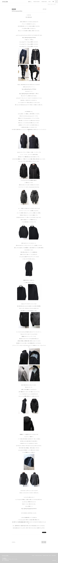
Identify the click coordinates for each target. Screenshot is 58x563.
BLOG (50, 1)
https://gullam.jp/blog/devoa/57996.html (29, 89)
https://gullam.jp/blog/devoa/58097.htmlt (26, 93)
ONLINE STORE (44, 1)
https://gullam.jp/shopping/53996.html (29, 37)
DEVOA (55, 4)
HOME (49, 4)
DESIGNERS (54, 555)
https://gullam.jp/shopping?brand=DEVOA (29, 508)
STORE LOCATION (36, 1)
